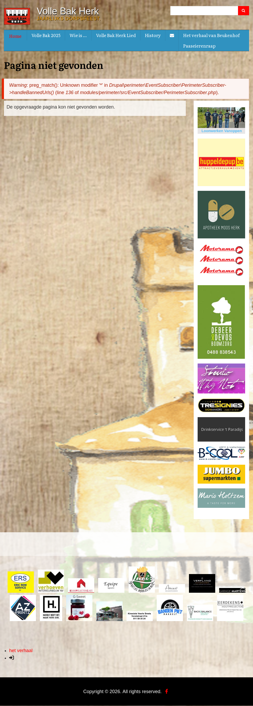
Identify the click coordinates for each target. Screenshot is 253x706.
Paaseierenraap (199, 46)
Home (15, 36)
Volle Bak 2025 (45, 35)
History (153, 35)
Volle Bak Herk (68, 11)
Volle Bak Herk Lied (116, 35)
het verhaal (21, 650)
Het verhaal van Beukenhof (211, 35)
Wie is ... (78, 35)
